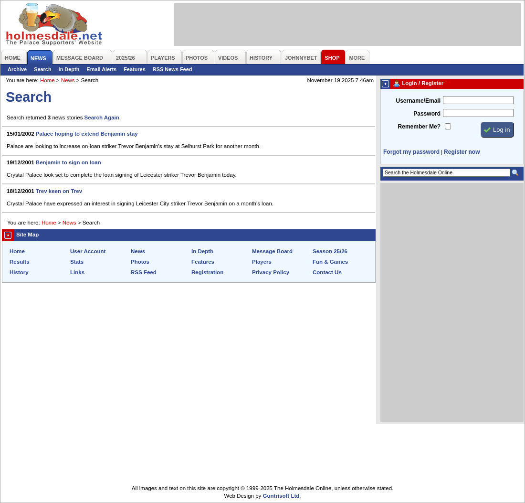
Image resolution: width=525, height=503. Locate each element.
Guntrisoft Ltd (281, 496)
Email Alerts (101, 69)
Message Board (272, 251)
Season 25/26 (330, 251)
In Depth (69, 69)
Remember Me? (419, 126)
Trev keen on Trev (59, 191)
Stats (77, 262)
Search (42, 69)
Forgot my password (411, 152)
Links (77, 272)
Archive (17, 69)
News (68, 80)
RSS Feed (144, 272)
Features (135, 69)
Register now (462, 152)
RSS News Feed (172, 69)
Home (47, 80)
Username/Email (418, 100)
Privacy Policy (270, 272)
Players (262, 262)
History (19, 272)
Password (427, 113)
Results (20, 262)
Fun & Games (330, 262)
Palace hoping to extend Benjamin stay (87, 134)
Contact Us (327, 272)
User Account (87, 251)
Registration (207, 272)
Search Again (101, 117)
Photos (140, 262)
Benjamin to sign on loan (68, 162)
